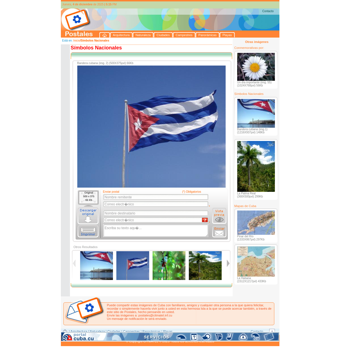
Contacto (267, 11)
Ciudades (113, 331)
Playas (167, 331)
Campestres (131, 331)
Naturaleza (97, 331)
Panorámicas (151, 331)
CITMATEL (194, 338)
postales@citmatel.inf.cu (155, 315)
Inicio (76, 40)
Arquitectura (78, 331)
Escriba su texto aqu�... (156, 231)
